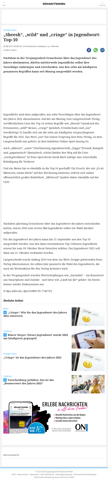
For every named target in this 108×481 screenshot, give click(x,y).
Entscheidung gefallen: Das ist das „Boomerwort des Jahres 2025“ (28, 381)
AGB (14, 474)
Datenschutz (22, 474)
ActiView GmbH (67, 477)
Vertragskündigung (63, 474)
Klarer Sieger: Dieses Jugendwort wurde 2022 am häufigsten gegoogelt (35, 336)
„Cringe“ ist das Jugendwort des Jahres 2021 (32, 357)
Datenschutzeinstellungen (85, 474)
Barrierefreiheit (47, 474)
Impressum (34, 474)
